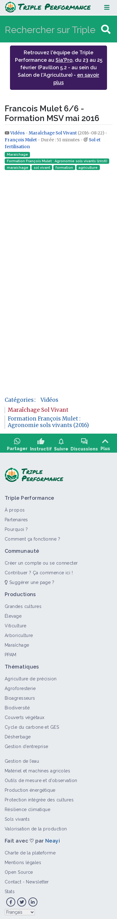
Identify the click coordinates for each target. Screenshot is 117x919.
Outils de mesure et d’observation (41, 778)
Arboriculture (19, 633)
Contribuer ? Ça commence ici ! (39, 570)
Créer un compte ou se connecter (41, 560)
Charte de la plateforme (30, 850)
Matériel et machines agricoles (37, 768)
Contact (13, 879)
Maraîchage (17, 155)
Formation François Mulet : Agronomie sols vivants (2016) (57, 161)
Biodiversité (17, 705)
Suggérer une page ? (29, 580)
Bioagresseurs (20, 695)
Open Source (19, 870)
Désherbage (18, 734)
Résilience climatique (27, 807)
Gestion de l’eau (22, 758)
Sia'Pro (64, 60)
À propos (15, 507)
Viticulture (16, 623)
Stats (10, 889)
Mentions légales (23, 860)
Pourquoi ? (16, 527)
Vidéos (18, 133)
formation (64, 168)
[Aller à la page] (105, 29)
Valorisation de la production (36, 826)
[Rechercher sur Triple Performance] (52, 29)
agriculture (88, 168)
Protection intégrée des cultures (39, 797)
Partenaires (16, 517)
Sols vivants (17, 816)
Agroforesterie (20, 686)
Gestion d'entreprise (26, 744)
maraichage (17, 168)
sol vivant (42, 168)
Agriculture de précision (31, 676)
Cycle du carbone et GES (32, 724)
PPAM (11, 652)
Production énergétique (30, 787)
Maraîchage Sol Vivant (53, 133)
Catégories (19, 399)
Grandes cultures (23, 604)
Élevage (13, 613)
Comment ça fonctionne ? (32, 536)
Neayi (52, 839)
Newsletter (37, 879)
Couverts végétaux (24, 715)
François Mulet (21, 140)
